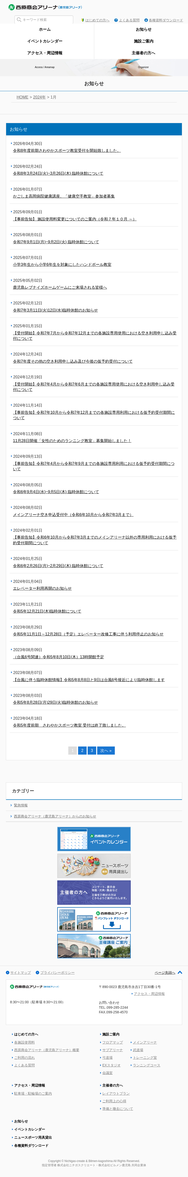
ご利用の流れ (24, 1058)
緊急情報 (21, 805)
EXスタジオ (111, 1065)
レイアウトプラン (116, 1093)
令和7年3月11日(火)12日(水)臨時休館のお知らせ (55, 310)
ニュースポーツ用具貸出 (33, 1137)
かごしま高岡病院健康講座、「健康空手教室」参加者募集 (64, 196)
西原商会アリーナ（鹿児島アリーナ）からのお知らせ (55, 816)
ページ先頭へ (168, 972)
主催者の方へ (112, 1085)
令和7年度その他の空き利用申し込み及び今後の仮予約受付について (73, 361)
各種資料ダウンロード (166, 20)
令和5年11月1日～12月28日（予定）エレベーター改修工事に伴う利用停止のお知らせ (88, 634)
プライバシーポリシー (57, 973)
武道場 (138, 1050)
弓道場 (107, 1058)
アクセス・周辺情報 (149, 993)
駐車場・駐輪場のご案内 (33, 1093)
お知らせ (21, 1121)
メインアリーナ (145, 1042)
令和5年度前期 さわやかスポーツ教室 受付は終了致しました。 (69, 725)
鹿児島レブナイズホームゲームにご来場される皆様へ (60, 287)
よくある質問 (129, 20)
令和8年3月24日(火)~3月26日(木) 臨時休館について (58, 173)
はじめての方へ (97, 20)
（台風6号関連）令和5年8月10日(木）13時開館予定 (58, 657)
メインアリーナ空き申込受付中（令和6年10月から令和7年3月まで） (73, 515)
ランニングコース (146, 1065)
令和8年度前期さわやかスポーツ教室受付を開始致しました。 (67, 150)
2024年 (39, 97)
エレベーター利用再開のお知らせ (42, 588)
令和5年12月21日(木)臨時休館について (47, 611)
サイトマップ (20, 973)
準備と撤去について (117, 1109)
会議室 (107, 1073)
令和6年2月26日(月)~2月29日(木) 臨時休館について (58, 566)
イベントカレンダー (29, 1129)
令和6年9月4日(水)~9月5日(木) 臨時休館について (56, 492)
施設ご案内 (110, 1034)
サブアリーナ (112, 1050)
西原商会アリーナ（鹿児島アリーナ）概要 (46, 1050)
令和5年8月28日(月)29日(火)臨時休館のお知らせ (55, 702)
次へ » (105, 750)
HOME (22, 97)
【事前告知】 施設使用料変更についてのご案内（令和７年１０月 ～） (75, 219)
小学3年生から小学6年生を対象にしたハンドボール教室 (62, 264)
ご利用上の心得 (114, 1101)
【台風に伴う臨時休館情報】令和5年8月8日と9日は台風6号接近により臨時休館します (89, 680)
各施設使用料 (24, 1042)
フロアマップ (112, 1042)
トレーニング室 (145, 1058)
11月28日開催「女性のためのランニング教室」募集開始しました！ (72, 441)
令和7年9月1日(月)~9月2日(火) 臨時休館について (56, 242)
